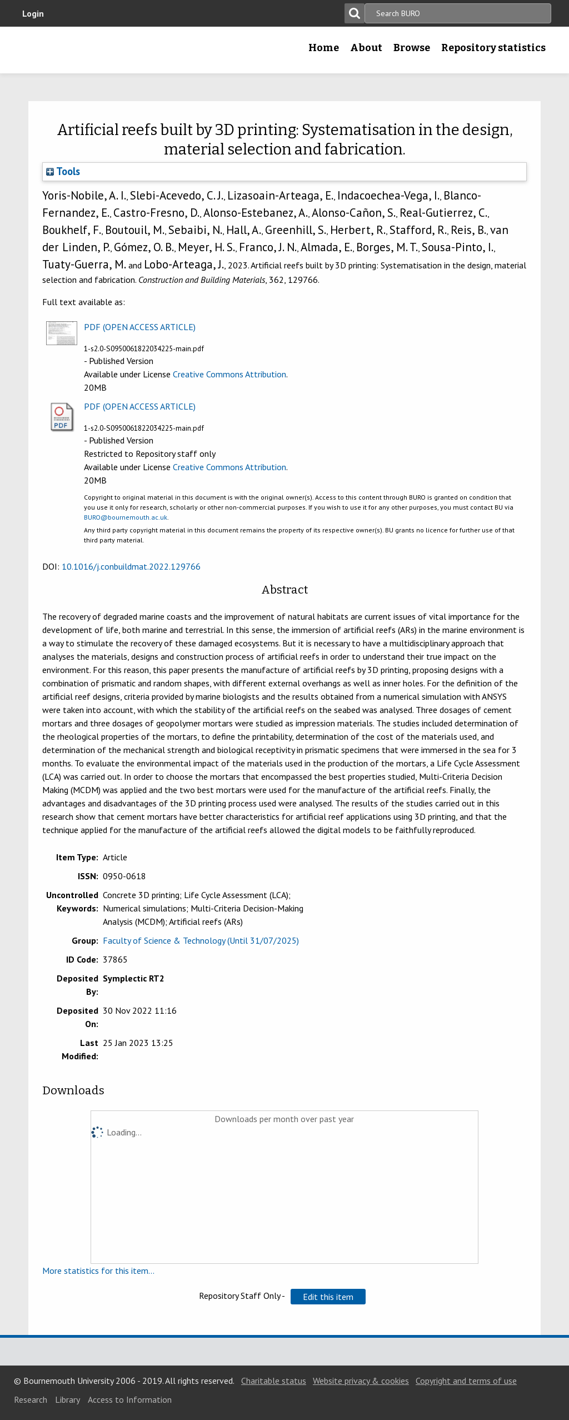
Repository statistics (493, 48)
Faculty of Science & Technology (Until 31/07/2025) (201, 940)
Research (30, 1399)
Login (33, 13)
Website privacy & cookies (361, 1380)
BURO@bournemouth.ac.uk (125, 517)
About (366, 48)
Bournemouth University (87, 50)
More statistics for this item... (98, 1270)
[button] (328, 1296)
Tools (63, 171)
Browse (411, 48)
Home (323, 48)
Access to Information (130, 1399)
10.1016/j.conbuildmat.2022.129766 (131, 566)
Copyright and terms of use (466, 1380)
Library (67, 1399)
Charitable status (273, 1380)
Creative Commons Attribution (229, 374)
